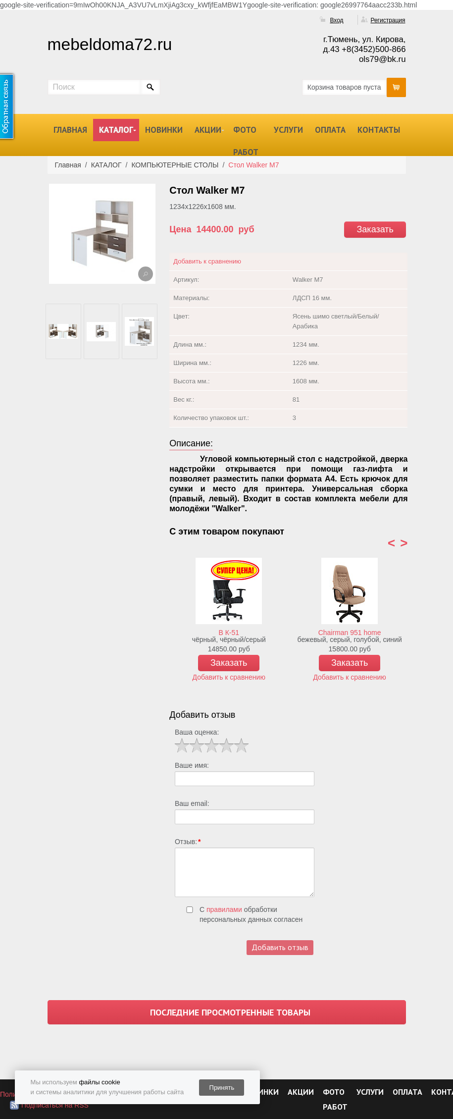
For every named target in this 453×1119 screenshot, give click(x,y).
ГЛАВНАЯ (70, 129)
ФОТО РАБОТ (245, 141)
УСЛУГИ (288, 129)
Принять (222, 1087)
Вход (336, 20)
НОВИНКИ (164, 129)
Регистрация (387, 20)
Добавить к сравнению (207, 261)
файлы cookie (99, 1082)
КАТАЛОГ (116, 129)
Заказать (374, 229)
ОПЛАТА (330, 129)
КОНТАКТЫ (378, 129)
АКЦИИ (208, 129)
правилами (224, 909)
